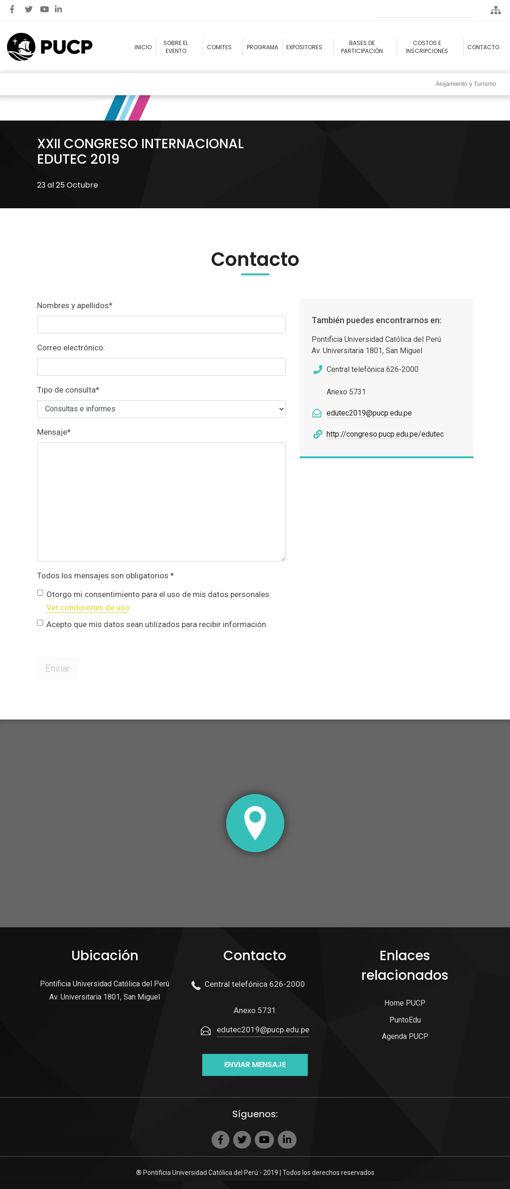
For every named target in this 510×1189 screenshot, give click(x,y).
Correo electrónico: (71, 347)
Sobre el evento (175, 47)
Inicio (143, 47)
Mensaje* (54, 432)
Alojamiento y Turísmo (465, 83)
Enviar (57, 668)
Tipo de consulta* (68, 389)
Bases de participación (362, 47)
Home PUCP (405, 1003)
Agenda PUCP (405, 1036)
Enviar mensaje (255, 1064)
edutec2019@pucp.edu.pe (369, 413)
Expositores (304, 47)
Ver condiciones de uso (87, 607)
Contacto (483, 47)
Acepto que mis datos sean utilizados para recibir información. (157, 624)
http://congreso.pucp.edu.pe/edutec (385, 434)
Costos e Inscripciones (427, 47)
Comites (219, 47)
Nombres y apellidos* (75, 305)
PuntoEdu (405, 1019)
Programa (262, 47)
